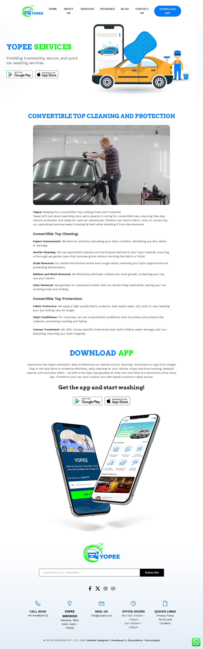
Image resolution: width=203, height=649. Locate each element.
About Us (68, 11)
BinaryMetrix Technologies (144, 640)
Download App (168, 11)
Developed (117, 640)
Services (87, 8)
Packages (107, 8)
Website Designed (97, 640)
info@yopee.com (101, 615)
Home (53, 8)
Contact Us (142, 11)
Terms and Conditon (165, 621)
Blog (125, 8)
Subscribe (152, 572)
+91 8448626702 (38, 615)
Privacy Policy (165, 615)
